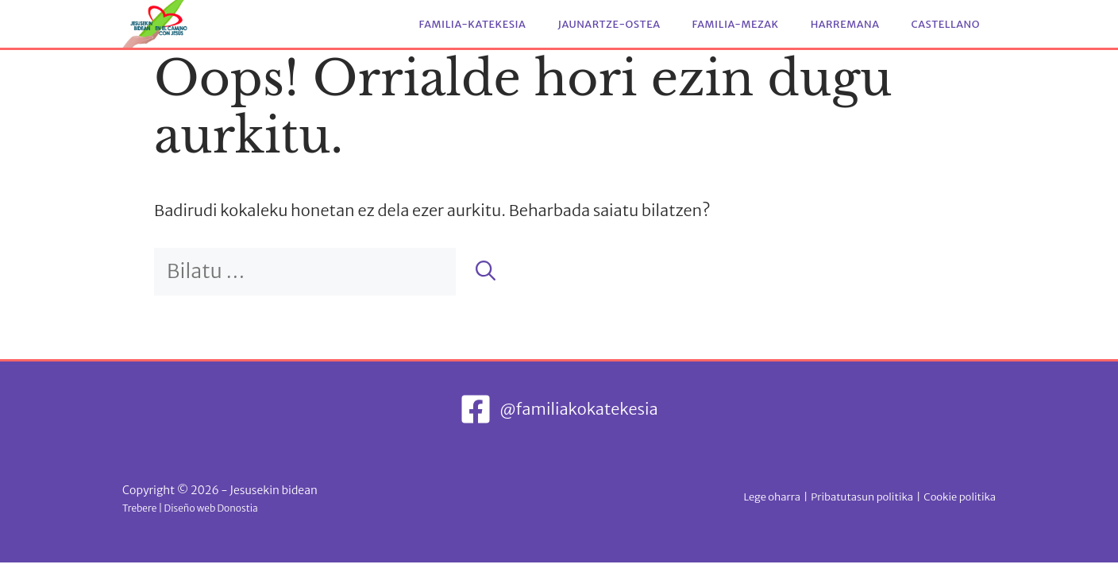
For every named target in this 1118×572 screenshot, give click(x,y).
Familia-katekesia (472, 23)
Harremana (845, 23)
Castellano (945, 23)
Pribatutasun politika (862, 497)
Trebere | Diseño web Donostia (190, 508)
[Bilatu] (485, 272)
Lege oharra (771, 497)
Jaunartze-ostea (608, 23)
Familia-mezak (735, 23)
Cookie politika (959, 497)
